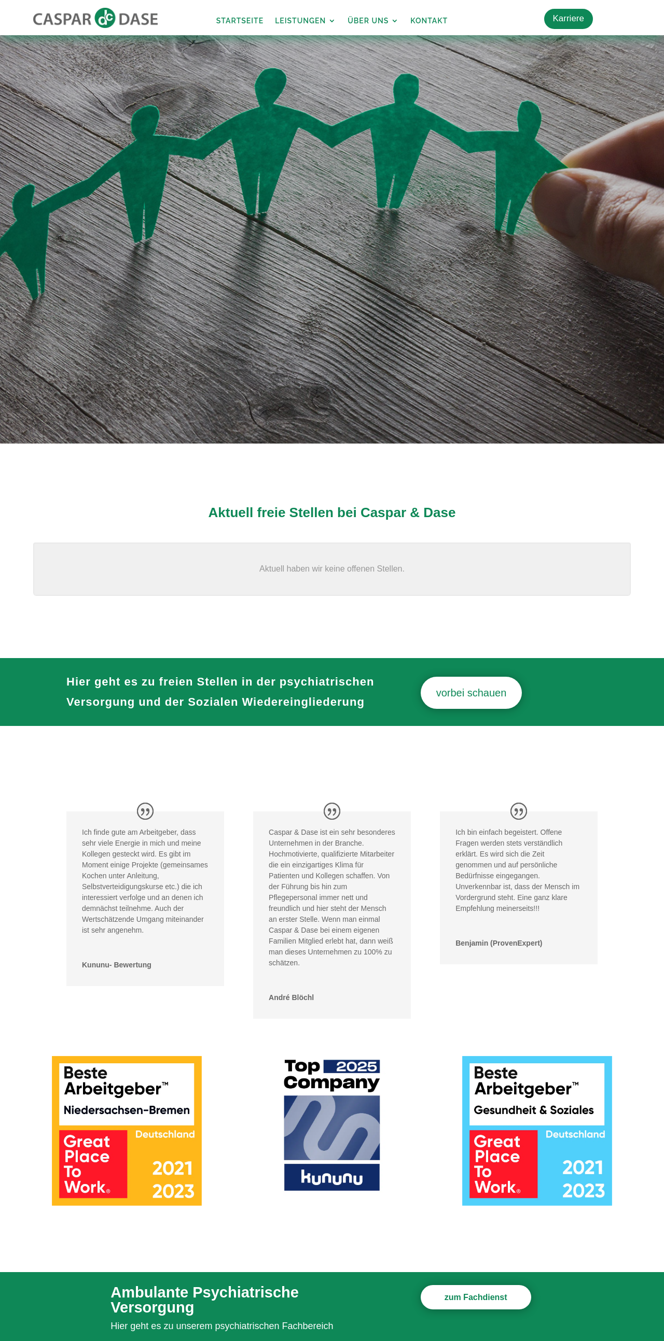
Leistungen (300, 21)
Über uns (368, 21)
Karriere (568, 18)
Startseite (240, 21)
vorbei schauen (471, 692)
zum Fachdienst (476, 1297)
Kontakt (429, 21)
